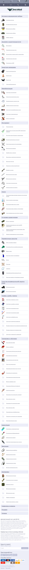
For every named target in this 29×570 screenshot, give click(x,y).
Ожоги (4, 192)
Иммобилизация (7, 88)
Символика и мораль (8, 506)
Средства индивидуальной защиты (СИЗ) (13, 282)
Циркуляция (6, 425)
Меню (11, 4)
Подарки (4, 510)
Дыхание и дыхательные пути (11, 42)
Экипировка (5, 472)
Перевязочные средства (9, 238)
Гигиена (4, 513)
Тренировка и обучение (9, 338)
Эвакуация (5, 446)
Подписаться (25, 548)
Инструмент (5, 123)
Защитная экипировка (9, 67)
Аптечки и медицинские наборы (12, 16)
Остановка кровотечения (10, 217)
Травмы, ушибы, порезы (9, 296)
